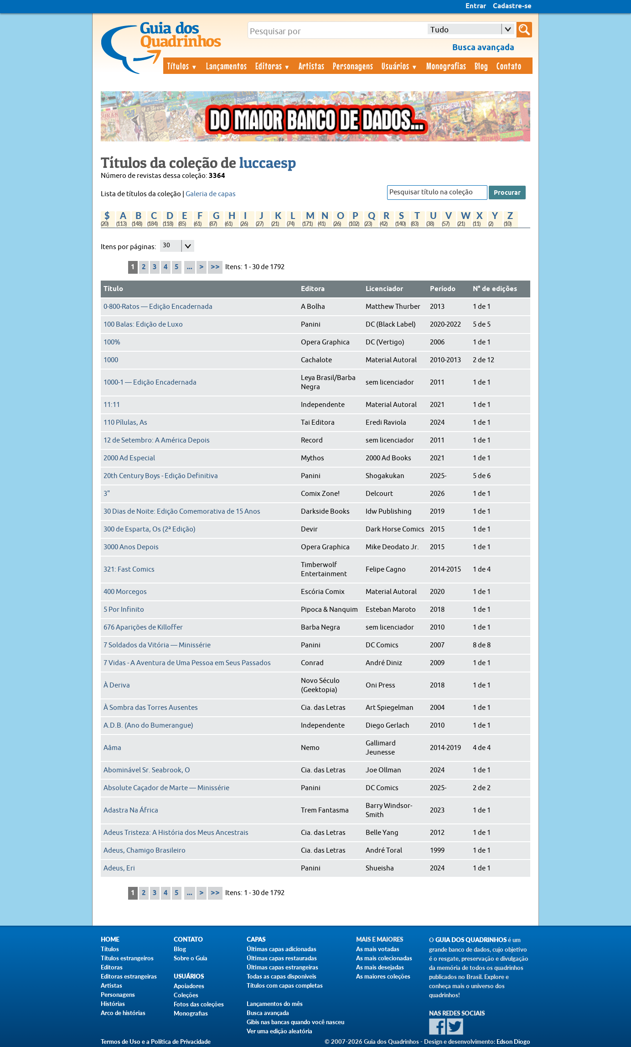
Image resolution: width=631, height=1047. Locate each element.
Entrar (475, 6)
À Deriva (116, 685)
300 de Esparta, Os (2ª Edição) (149, 529)
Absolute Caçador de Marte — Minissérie (166, 788)
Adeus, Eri (119, 868)
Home (110, 939)
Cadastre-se (512, 6)
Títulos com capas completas (285, 985)
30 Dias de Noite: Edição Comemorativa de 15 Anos (181, 511)
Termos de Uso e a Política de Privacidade (156, 1041)
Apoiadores (189, 986)
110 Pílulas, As (125, 422)
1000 (110, 360)
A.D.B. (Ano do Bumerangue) (148, 725)
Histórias (113, 1003)
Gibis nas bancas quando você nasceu (295, 1022)
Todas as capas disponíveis (281, 976)
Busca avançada (268, 1012)
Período (442, 289)
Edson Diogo (513, 1041)
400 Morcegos (125, 592)
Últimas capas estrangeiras (282, 967)
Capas (256, 939)
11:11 (111, 405)
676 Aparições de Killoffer (143, 627)
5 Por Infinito (123, 609)
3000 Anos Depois (131, 547)
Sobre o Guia (190, 958)
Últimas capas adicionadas (281, 949)
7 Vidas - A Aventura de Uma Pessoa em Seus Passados (187, 663)
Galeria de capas (211, 194)
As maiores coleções (383, 976)
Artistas (312, 65)
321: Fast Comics (129, 569)
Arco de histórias (123, 1012)
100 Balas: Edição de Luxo (143, 324)
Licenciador (384, 289)
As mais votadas (377, 949)
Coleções (186, 995)
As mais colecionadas (384, 958)
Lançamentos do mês (275, 1003)
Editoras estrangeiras (129, 976)
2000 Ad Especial (129, 458)
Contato (509, 65)
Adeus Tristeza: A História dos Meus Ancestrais (175, 832)
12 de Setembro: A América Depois (156, 440)
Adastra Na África (130, 810)
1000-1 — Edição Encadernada (150, 382)
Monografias (446, 65)
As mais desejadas (380, 967)
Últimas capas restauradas (282, 958)
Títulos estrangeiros (127, 958)
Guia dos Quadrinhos (471, 940)
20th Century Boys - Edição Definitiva (160, 476)
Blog (481, 65)
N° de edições (495, 289)
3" (106, 494)
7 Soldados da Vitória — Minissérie (157, 645)
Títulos (182, 65)
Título (113, 289)
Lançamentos (226, 65)
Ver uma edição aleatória (279, 1031)
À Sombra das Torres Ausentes (150, 707)
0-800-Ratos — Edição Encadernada (157, 306)
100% (111, 342)
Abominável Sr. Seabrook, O (146, 770)
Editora (313, 289)
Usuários (400, 65)
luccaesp (267, 162)
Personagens (353, 65)
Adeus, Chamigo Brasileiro (144, 850)
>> (215, 267)
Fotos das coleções (199, 1004)
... (189, 267)
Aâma (112, 748)
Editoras (273, 65)
